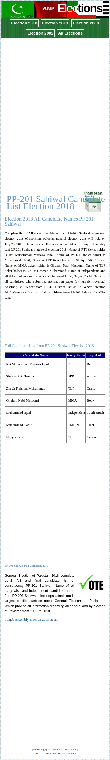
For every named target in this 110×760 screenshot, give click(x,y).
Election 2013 (55, 23)
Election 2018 (24, 23)
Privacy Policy (55, 749)
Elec (80, 8)
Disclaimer (71, 749)
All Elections (70, 33)
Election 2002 (40, 33)
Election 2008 (86, 23)
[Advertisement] (55, 97)
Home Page (39, 749)
